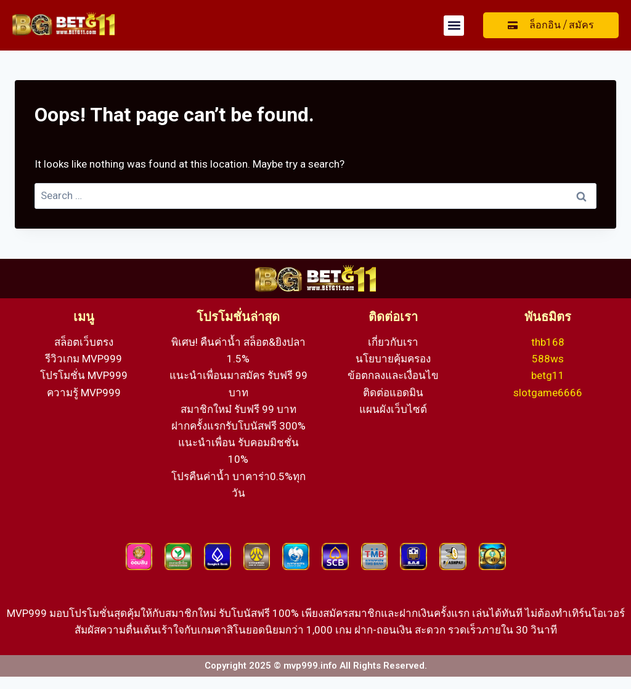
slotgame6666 (547, 392)
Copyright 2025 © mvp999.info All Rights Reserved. (316, 665)
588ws (548, 359)
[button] (454, 25)
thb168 (547, 342)
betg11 (547, 375)
